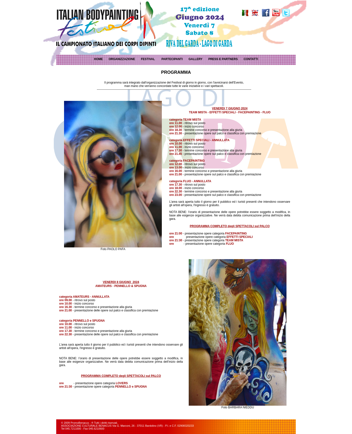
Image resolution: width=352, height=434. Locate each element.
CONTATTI (251, 59)
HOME (98, 59)
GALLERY (195, 59)
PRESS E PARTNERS (223, 59)
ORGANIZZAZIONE (122, 59)
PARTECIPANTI (172, 59)
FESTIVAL (148, 59)
